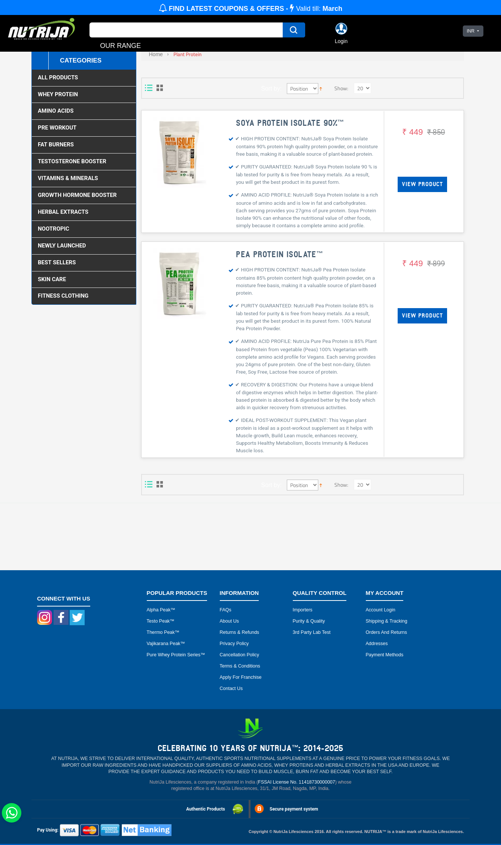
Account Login (380, 610)
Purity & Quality (309, 621)
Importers (303, 610)
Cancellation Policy (239, 654)
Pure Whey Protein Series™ (176, 654)
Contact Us (231, 688)
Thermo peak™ (163, 632)
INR (470, 31)
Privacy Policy (234, 643)
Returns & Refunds (239, 632)
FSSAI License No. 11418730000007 (296, 782)
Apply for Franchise (241, 677)
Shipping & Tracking (386, 621)
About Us (229, 621)
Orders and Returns (386, 632)
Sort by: (271, 88)
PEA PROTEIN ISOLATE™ (279, 255)
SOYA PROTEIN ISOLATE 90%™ (289, 123)
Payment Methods (385, 654)
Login (341, 41)
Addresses (377, 643)
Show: (341, 88)
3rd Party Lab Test (312, 632)
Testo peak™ (160, 621)
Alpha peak (159, 610)
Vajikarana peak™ (166, 643)
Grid (160, 88)
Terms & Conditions (240, 666)
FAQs (225, 610)
